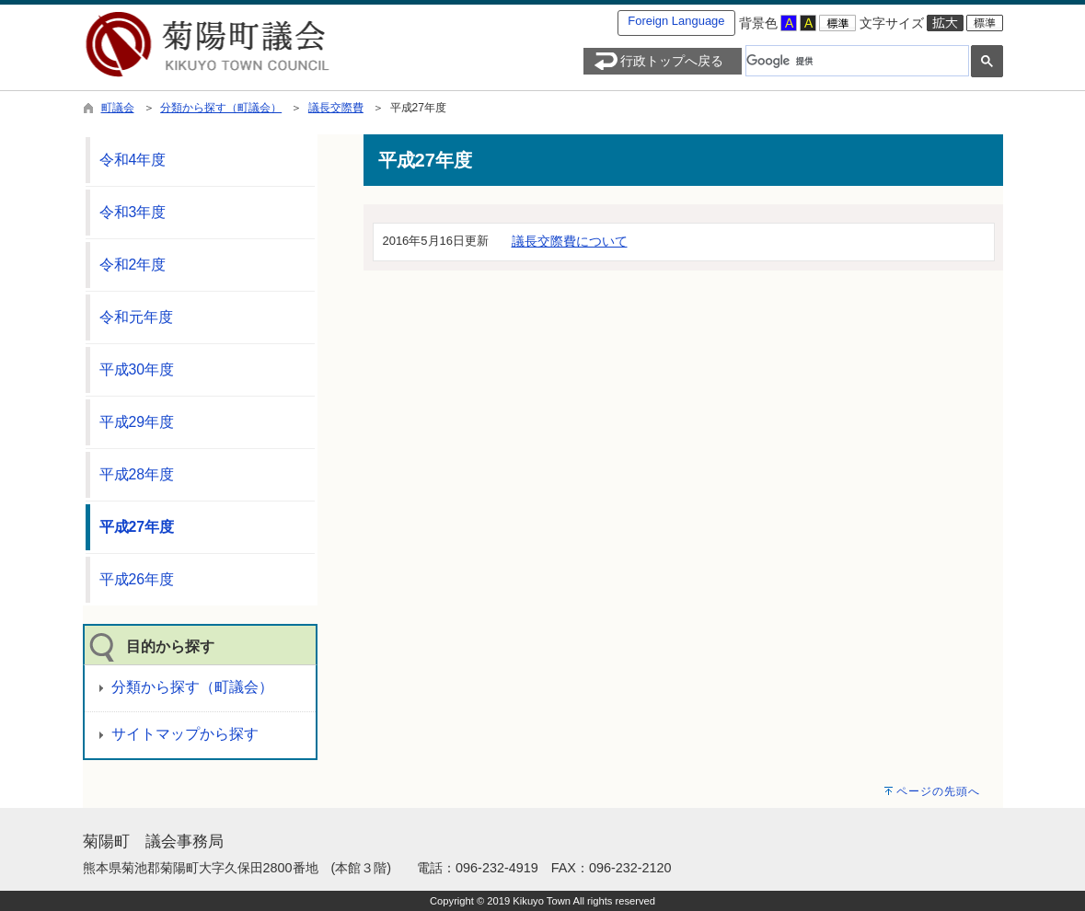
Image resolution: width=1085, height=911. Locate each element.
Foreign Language (676, 21)
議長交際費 (336, 107)
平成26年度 (137, 579)
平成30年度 (137, 369)
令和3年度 (133, 212)
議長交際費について (570, 241)
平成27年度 (137, 527)
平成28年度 (137, 474)
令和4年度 (133, 159)
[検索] (855, 60)
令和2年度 (133, 264)
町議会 (117, 107)
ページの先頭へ (938, 791)
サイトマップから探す (185, 734)
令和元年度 (136, 317)
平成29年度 (137, 422)
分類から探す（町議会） (221, 107)
